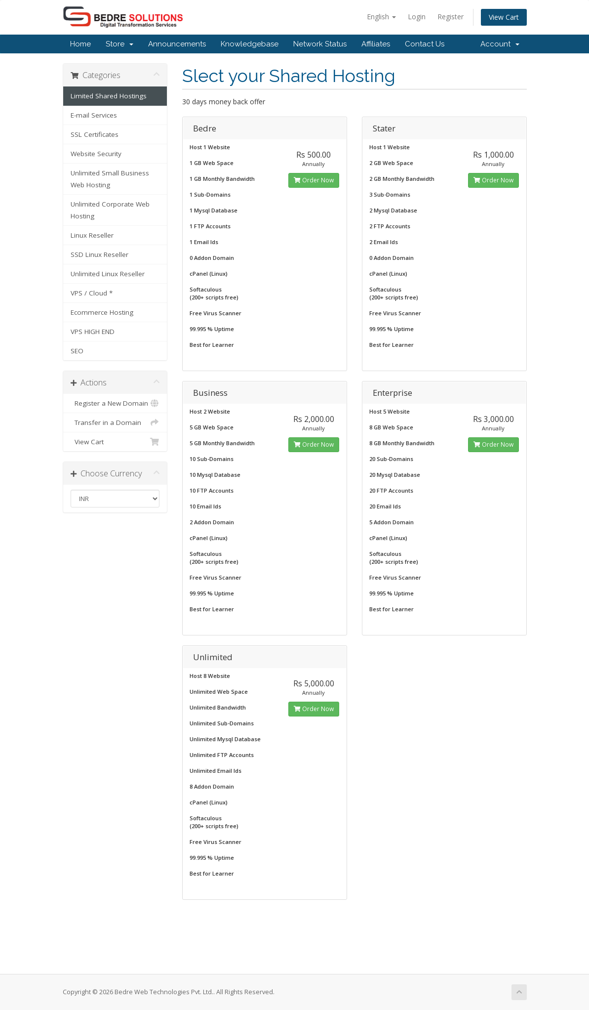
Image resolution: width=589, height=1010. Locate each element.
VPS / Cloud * (92, 293)
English (381, 16)
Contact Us (424, 44)
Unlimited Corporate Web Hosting (110, 210)
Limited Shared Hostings (109, 95)
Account (499, 44)
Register (450, 16)
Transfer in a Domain (115, 422)
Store (119, 44)
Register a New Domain (115, 403)
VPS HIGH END (93, 331)
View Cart (504, 17)
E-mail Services (94, 115)
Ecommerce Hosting (102, 312)
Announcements (177, 44)
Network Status (320, 44)
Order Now (314, 180)
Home (80, 44)
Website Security (96, 153)
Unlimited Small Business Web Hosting (110, 178)
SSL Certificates (94, 134)
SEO (77, 350)
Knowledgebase (249, 44)
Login (417, 16)
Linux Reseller (92, 235)
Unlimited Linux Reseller (108, 273)
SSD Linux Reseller (99, 254)
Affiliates (375, 44)
